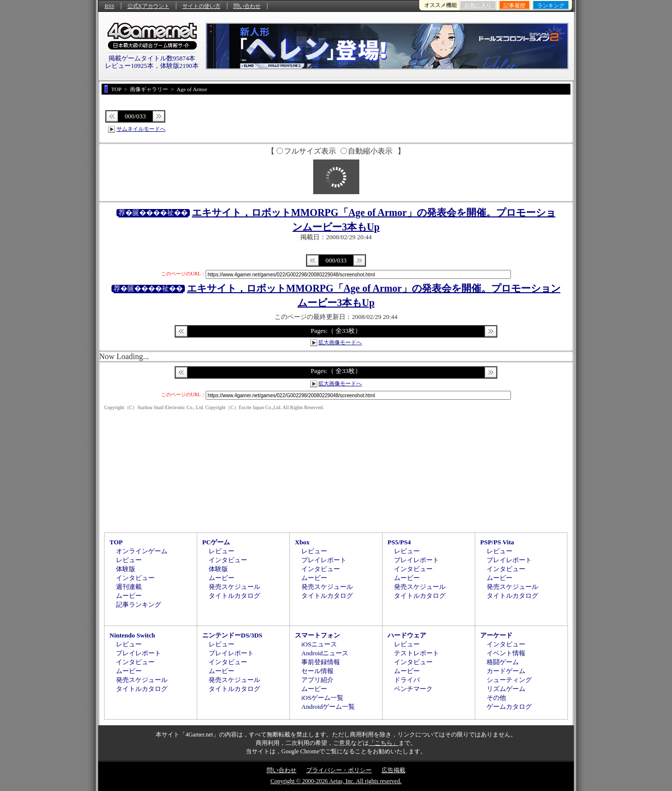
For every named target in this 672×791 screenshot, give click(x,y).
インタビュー (135, 577)
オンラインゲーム (142, 551)
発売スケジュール (234, 586)
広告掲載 (393, 770)
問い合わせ (247, 6)
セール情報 (317, 671)
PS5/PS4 (399, 542)
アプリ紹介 (317, 680)
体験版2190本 (179, 65)
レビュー (129, 560)
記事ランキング (138, 604)
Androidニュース (324, 653)
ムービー (129, 595)
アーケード (496, 635)
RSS (109, 6)
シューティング (509, 680)
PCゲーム (216, 542)
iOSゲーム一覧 (322, 697)
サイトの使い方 (201, 6)
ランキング (550, 5)
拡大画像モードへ (340, 342)
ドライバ (407, 680)
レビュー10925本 (129, 65)
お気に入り (478, 5)
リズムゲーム (506, 688)
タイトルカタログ (234, 595)
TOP (116, 542)
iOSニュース (319, 644)
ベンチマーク (413, 688)
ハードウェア (407, 635)
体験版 (125, 569)
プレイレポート (323, 560)
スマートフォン (317, 635)
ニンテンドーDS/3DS (232, 635)
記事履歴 (514, 5)
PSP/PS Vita (497, 542)
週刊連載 (129, 586)
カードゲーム (506, 671)
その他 (496, 697)
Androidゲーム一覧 (328, 706)
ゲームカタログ (509, 706)
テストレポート (416, 653)
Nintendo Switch (132, 635)
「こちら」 (383, 742)
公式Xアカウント (148, 6)
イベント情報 (506, 653)
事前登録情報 (320, 662)
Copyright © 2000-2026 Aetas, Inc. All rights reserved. (336, 781)
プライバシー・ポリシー (339, 770)
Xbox (302, 542)
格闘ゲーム (503, 662)
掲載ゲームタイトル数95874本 (152, 58)
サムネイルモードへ (141, 129)
